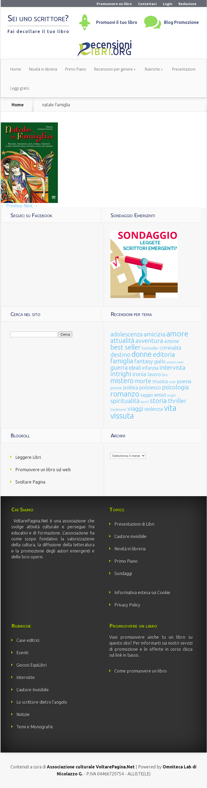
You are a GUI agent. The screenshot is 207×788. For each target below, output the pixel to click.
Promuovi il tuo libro (116, 22)
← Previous (12, 205)
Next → (31, 205)
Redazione (187, 4)
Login (167, 4)
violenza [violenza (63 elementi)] (153, 409)
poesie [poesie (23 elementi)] (116, 388)
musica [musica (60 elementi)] (160, 381)
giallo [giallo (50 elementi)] (160, 361)
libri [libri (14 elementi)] (165, 375)
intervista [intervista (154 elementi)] (172, 367)
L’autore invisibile (130, 536)
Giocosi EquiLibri (31, 665)
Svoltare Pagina (30, 482)
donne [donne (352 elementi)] (142, 354)
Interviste (25, 677)
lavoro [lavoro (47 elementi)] (154, 374)
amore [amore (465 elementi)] (177, 333)
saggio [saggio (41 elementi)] (146, 394)
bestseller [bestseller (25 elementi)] (150, 348)
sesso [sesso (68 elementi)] (160, 395)
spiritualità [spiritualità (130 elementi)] (124, 400)
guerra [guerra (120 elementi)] (119, 367)
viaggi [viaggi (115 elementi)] (135, 408)
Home (15, 69)
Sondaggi (123, 573)
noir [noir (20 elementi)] (172, 382)
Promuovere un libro (114, 4)
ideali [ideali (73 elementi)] (135, 368)
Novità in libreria (43, 69)
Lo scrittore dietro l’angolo (41, 702)
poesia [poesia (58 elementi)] (184, 381)
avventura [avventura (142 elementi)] (149, 340)
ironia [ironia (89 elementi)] (139, 374)
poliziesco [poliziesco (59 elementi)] (150, 387)
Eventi (22, 652)
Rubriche (152, 69)
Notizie (23, 714)
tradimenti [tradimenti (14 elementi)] (118, 409)
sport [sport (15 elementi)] (145, 402)
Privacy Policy (127, 604)
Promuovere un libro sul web (43, 469)
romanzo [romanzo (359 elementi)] (124, 394)
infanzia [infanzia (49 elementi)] (150, 368)
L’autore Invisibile (32, 689)
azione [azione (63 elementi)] (171, 341)
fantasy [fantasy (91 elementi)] (143, 361)
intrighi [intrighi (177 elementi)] (120, 373)
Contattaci (147, 4)
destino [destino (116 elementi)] (120, 354)
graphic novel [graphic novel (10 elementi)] (175, 362)
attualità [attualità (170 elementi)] (122, 340)
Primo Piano (75, 69)
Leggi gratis (19, 88)
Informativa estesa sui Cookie (142, 592)
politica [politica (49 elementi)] (130, 387)
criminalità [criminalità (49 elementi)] (170, 347)
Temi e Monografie (34, 726)
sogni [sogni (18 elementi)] (171, 395)
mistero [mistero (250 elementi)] (122, 380)
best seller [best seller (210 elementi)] (125, 347)
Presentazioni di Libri (134, 524)
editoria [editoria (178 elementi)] (164, 354)
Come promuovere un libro (140, 671)
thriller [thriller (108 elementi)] (177, 401)
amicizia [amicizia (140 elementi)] (154, 334)
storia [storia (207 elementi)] (158, 400)
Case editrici (27, 640)
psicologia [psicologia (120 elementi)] (175, 387)
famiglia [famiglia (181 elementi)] (121, 361)
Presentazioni (183, 69)
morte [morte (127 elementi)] (143, 380)
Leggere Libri (28, 457)
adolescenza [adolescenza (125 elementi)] (126, 334)
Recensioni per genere (113, 69)
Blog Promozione (181, 22)
